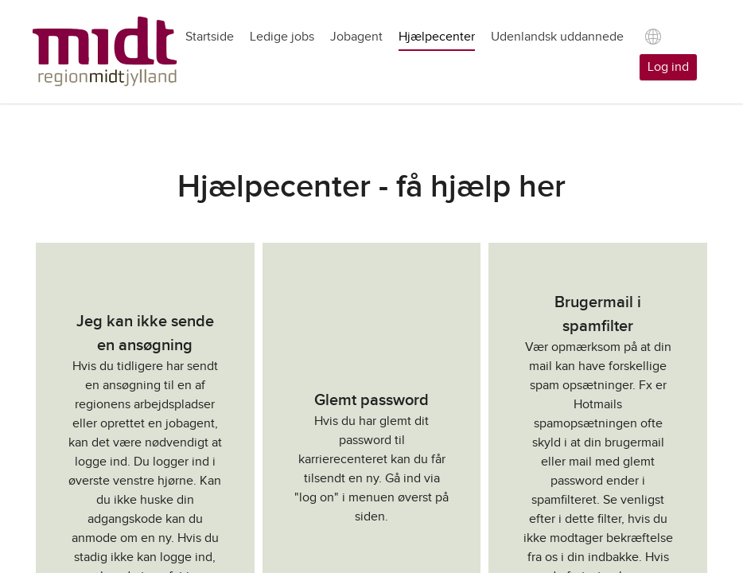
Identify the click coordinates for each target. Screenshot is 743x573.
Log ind (668, 67)
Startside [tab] (209, 37)
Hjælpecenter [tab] (437, 37)
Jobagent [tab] (356, 37)
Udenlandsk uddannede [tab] (557, 37)
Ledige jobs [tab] (282, 37)
